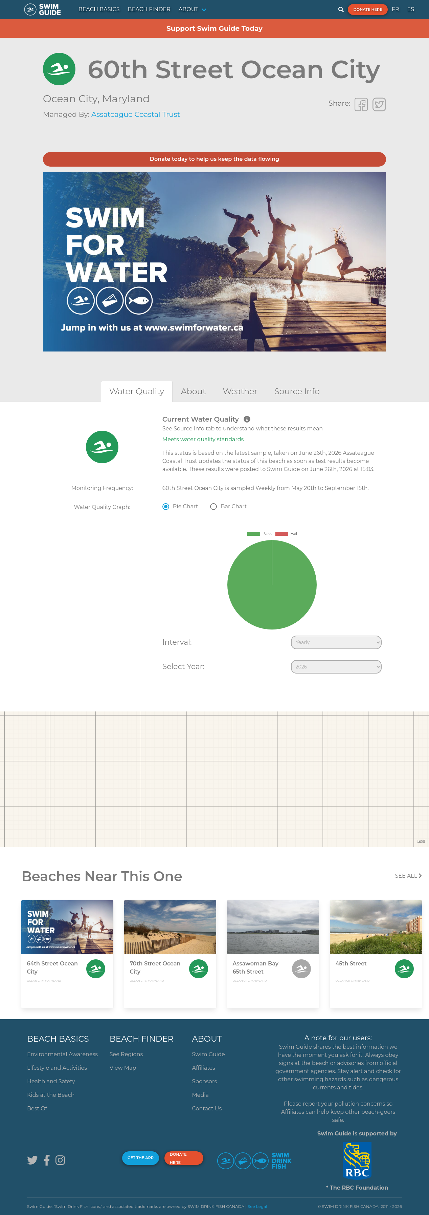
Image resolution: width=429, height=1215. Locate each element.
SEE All (408, 876)
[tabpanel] (214, 545)
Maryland (126, 98)
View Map (123, 1068)
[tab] (137, 391)
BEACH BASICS (99, 9)
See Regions (126, 1054)
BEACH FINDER (149, 9)
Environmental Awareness (62, 1054)
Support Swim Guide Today (214, 28)
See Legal (257, 1206)
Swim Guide (208, 1054)
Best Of (37, 1108)
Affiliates (203, 1068)
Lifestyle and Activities (57, 1068)
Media (200, 1095)
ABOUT (189, 9)
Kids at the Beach (50, 1095)
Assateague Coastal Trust (135, 114)
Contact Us (207, 1108)
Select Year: (183, 666)
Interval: (177, 642)
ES (410, 9)
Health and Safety (51, 1081)
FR (395, 9)
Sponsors (204, 1081)
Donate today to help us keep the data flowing (214, 159)
